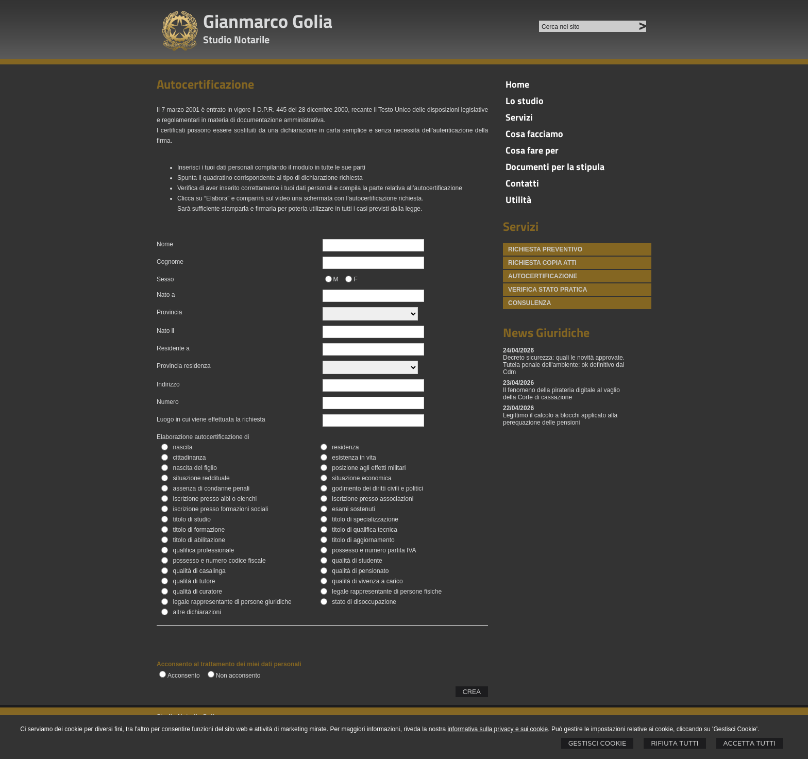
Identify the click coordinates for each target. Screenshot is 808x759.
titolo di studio (191, 519)
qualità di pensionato (360, 571)
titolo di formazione (199, 529)
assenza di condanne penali (211, 488)
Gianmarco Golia (267, 21)
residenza (345, 447)
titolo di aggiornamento (363, 540)
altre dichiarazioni (197, 612)
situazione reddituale (201, 478)
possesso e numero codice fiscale (219, 560)
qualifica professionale (203, 550)
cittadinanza (189, 457)
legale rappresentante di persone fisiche (387, 591)
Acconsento (183, 675)
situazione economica (361, 478)
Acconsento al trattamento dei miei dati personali (229, 664)
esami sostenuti (353, 509)
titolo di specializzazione (365, 519)
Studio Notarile (236, 39)
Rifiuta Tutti (674, 743)
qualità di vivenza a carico (367, 581)
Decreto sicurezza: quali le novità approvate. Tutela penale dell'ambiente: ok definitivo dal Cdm (564, 365)
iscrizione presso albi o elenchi (215, 498)
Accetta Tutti (749, 743)
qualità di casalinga (199, 571)
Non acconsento (238, 675)
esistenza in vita (354, 457)
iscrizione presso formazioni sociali (220, 509)
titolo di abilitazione (199, 540)
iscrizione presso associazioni (372, 498)
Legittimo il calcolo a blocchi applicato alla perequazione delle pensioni (560, 419)
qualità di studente (357, 560)
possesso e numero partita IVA (374, 550)
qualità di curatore (197, 591)
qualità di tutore (194, 581)
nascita (182, 447)
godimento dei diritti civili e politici (377, 488)
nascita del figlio (194, 467)
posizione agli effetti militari (369, 467)
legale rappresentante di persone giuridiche (232, 601)
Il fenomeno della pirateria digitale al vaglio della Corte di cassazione (561, 393)
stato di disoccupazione (364, 601)
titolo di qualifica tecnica (364, 529)
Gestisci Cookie (597, 743)
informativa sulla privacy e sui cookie (498, 729)
